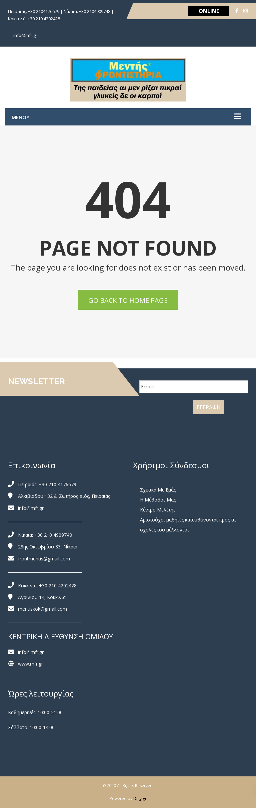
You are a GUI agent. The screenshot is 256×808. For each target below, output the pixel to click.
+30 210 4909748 (53, 535)
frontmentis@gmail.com (44, 558)
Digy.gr (140, 798)
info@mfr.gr (25, 35)
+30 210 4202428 (58, 585)
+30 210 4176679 (57, 484)
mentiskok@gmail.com (42, 609)
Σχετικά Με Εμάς (158, 490)
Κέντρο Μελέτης (157, 509)
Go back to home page (128, 300)
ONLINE (209, 11)
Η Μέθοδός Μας (158, 500)
